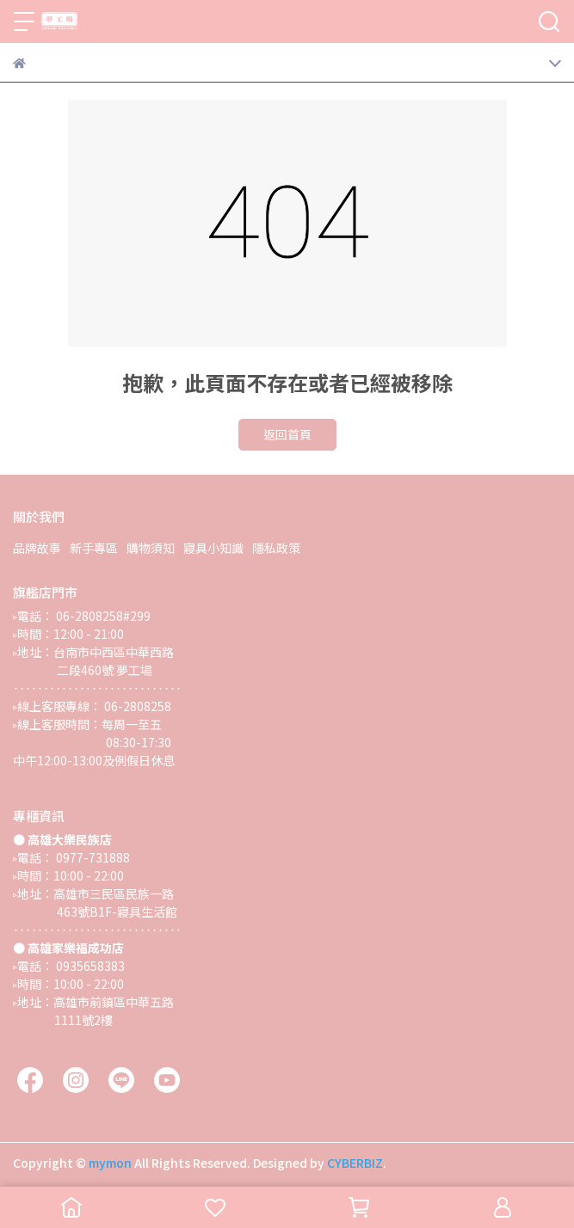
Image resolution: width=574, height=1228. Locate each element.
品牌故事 (37, 547)
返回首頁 (287, 434)
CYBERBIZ (355, 1162)
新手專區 (94, 547)
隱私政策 (276, 547)
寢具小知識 (213, 547)
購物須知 (151, 547)
